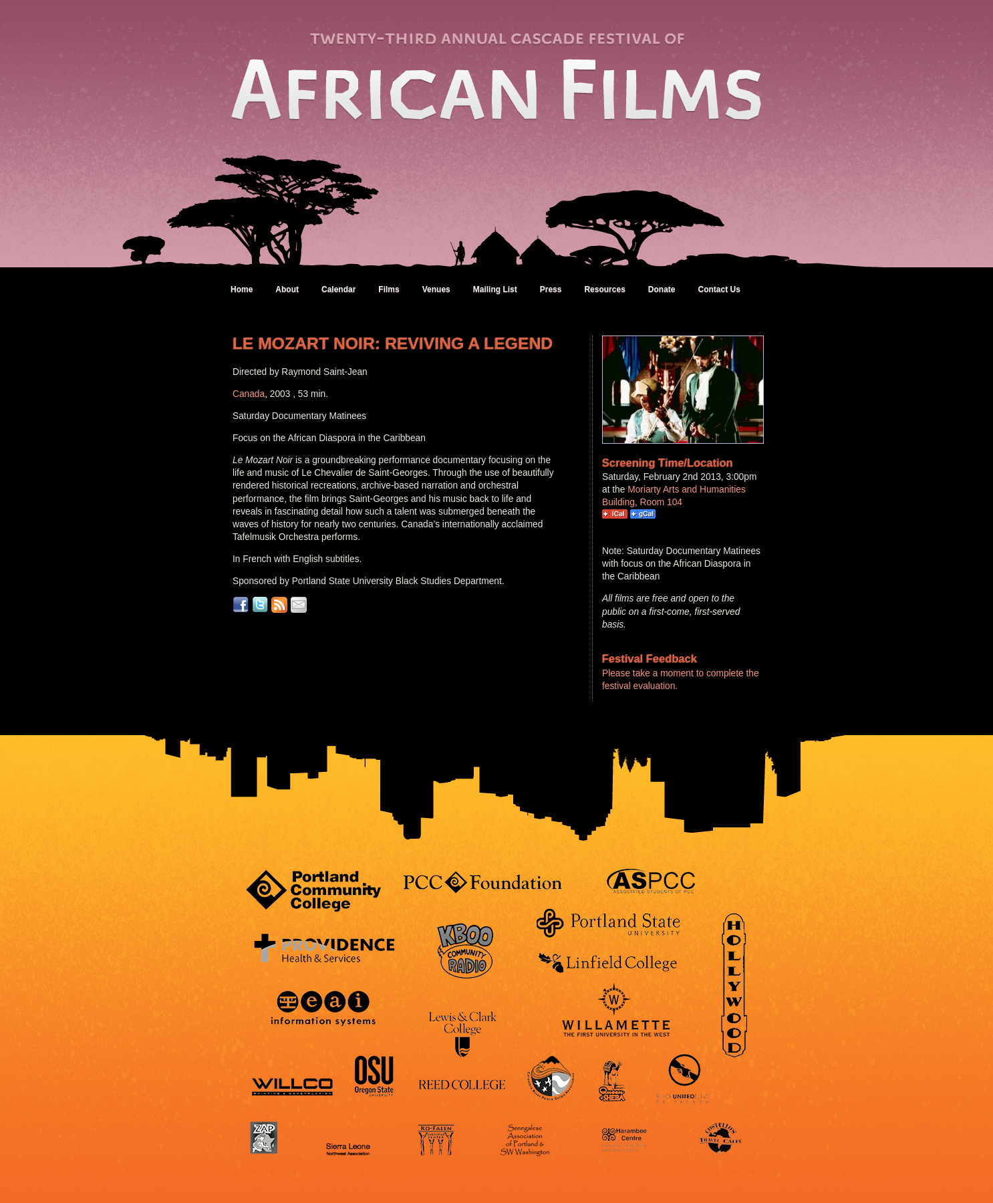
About (287, 289)
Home (242, 289)
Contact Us (719, 289)
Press (551, 289)
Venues (436, 289)
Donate (662, 289)
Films (388, 289)
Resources (604, 289)
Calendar (338, 289)
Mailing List (495, 289)
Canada (249, 394)
